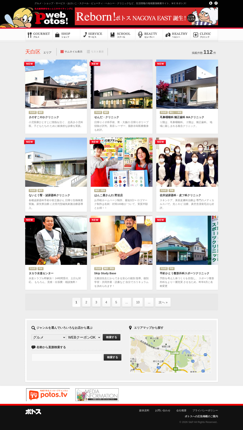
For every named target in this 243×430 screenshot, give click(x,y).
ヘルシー (176, 35)
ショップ (66, 35)
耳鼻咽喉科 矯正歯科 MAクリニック (182, 117)
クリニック (204, 35)
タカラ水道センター (41, 273)
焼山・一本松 (175, 112)
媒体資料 (144, 410)
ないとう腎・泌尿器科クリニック (49, 195)
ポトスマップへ (170, 354)
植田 (41, 112)
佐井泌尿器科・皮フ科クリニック (180, 195)
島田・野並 (100, 190)
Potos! (48, 16)
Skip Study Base (105, 273)
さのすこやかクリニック (44, 117)
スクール (121, 35)
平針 (172, 190)
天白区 (33, 112)
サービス (94, 35)
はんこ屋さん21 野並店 (108, 195)
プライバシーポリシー (205, 410)
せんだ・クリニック (106, 117)
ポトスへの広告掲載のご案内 (201, 416)
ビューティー (149, 35)
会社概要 (181, 410)
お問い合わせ (162, 410)
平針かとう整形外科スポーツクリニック (184, 273)
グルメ (39, 35)
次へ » (163, 302)
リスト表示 (97, 51)
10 (138, 302)
